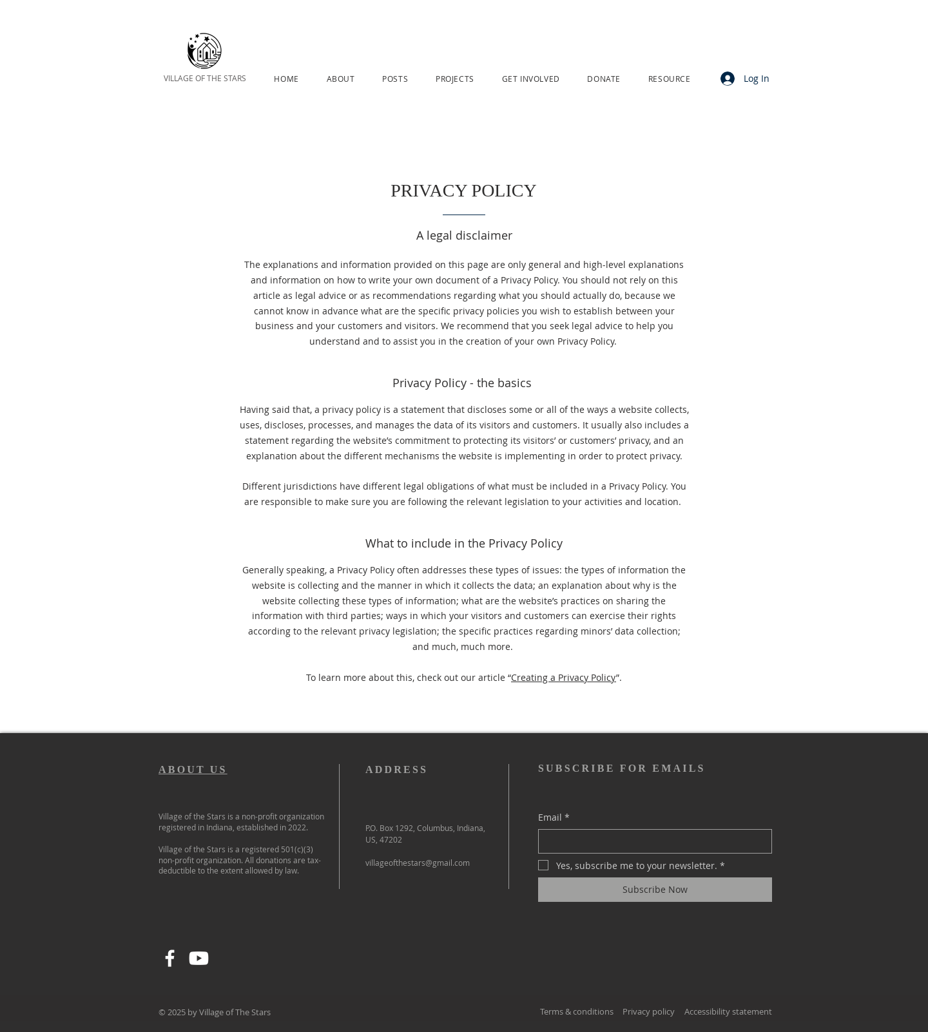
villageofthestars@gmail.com (417, 862)
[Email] (651, 841)
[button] (340, 78)
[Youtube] (199, 958)
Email (554, 817)
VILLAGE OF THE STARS (205, 78)
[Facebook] (170, 958)
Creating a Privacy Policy (563, 677)
